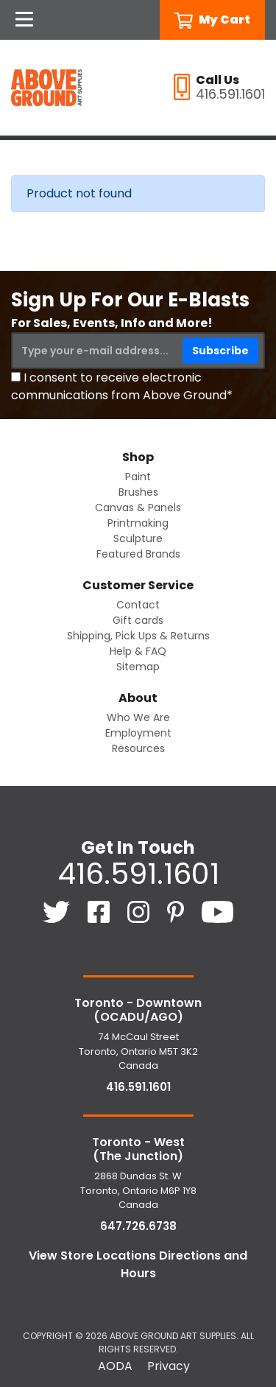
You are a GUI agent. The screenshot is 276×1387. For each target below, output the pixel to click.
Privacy (168, 1366)
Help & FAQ (138, 651)
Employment (138, 733)
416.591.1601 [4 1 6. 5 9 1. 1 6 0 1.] (138, 873)
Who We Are (138, 717)
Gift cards (138, 620)
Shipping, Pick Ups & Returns (138, 635)
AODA (115, 1366)
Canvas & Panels (138, 507)
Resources (138, 748)
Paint (138, 476)
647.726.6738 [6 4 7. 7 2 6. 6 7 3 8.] (138, 1226)
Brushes (138, 492)
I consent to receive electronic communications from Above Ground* (122, 386)
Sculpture (138, 538)
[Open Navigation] (24, 19)
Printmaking (138, 523)
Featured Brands (138, 554)
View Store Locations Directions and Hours (138, 1264)
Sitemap (138, 666)
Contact (138, 604)
